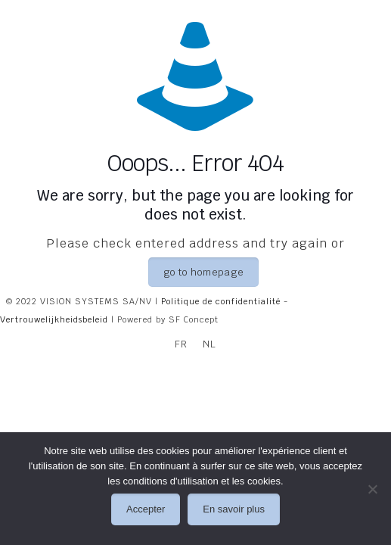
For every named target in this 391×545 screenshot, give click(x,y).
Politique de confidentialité (221, 301)
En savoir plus (234, 509)
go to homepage (203, 272)
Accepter (145, 509)
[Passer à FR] (181, 344)
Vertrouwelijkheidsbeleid (54, 319)
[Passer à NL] (209, 344)
